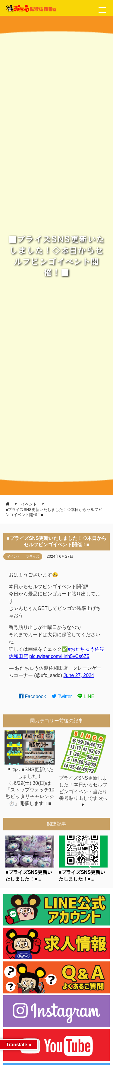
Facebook (32, 696)
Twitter (62, 696)
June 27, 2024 (79, 675)
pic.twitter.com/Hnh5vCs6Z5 (59, 656)
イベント (13, 556)
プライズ (32, 556)
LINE (85, 696)
